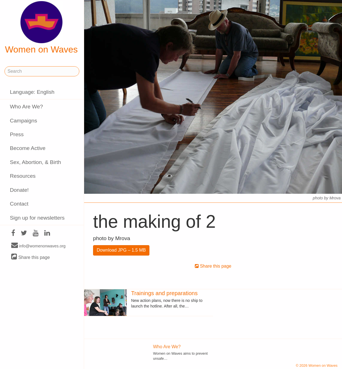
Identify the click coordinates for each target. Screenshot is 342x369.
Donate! (19, 190)
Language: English (32, 92)
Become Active (27, 148)
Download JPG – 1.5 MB (121, 250)
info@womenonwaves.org (38, 246)
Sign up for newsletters (37, 218)
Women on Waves (41, 27)
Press (17, 134)
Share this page (30, 257)
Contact (19, 204)
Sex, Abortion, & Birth (35, 162)
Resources (23, 176)
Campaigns (23, 121)
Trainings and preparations (164, 293)
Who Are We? (26, 107)
